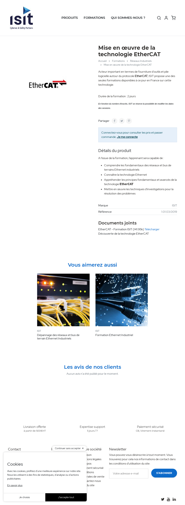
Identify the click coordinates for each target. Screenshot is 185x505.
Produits (69, 18)
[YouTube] (168, 499)
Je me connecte (127, 137)
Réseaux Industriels (141, 61)
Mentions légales (90, 459)
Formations (94, 18)
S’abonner (164, 473)
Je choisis (24, 497)
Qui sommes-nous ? (128, 18)
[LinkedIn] (174, 499)
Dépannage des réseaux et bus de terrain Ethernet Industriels (58, 336)
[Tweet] (122, 121)
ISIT (174, 205)
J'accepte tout (66, 497)
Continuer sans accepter (68, 448)
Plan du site (87, 485)
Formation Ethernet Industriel (114, 335)
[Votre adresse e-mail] (128, 473)
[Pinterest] (129, 121)
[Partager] (114, 121)
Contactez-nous (90, 481)
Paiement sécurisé (92, 468)
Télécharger (152, 229)
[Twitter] (162, 499)
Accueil (102, 61)
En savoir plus (14, 485)
